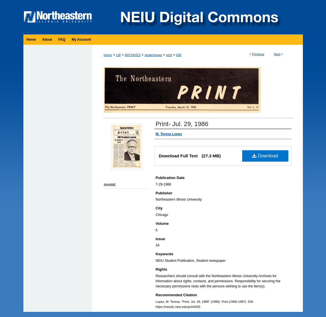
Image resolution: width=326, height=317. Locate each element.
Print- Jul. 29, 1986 (182, 123)
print (169, 55)
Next (277, 54)
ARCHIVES (133, 55)
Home (108, 55)
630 (178, 55)
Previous (258, 54)
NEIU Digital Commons (199, 17)
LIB (118, 55)
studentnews (153, 55)
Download (265, 155)
